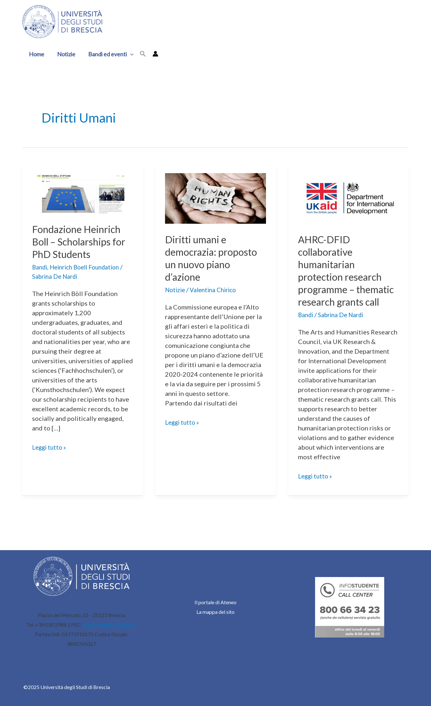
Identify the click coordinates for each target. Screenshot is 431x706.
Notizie (64, 54)
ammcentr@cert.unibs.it (109, 624)
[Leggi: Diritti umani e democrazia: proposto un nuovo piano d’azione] (215, 197)
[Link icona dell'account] (151, 54)
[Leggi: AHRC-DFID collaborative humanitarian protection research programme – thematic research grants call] (348, 197)
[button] (139, 54)
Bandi (40, 267)
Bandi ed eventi (107, 54)
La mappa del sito (215, 612)
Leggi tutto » (50, 447)
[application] (127, 54)
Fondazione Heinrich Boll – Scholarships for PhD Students (78, 241)
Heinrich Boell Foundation (89, 267)
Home (36, 54)
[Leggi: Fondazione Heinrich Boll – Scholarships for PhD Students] (82, 192)
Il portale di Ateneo (215, 602)
